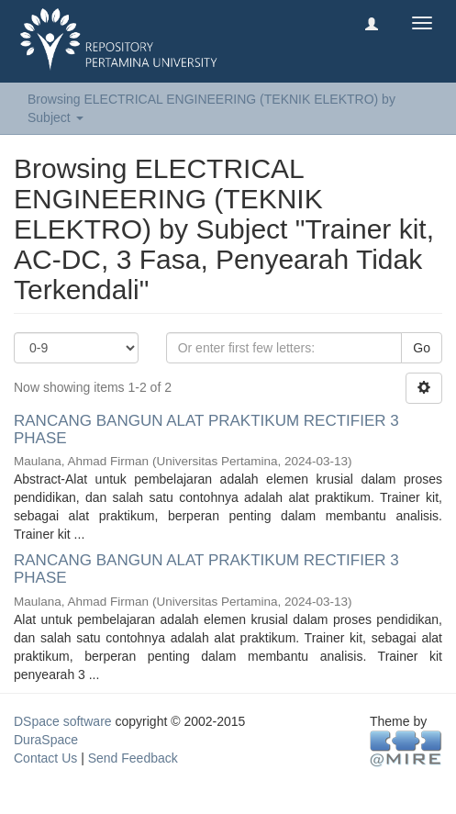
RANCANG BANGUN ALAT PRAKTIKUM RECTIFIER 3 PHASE (206, 429)
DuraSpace (46, 739)
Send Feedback (133, 758)
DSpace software (63, 721)
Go (421, 347)
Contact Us (45, 758)
